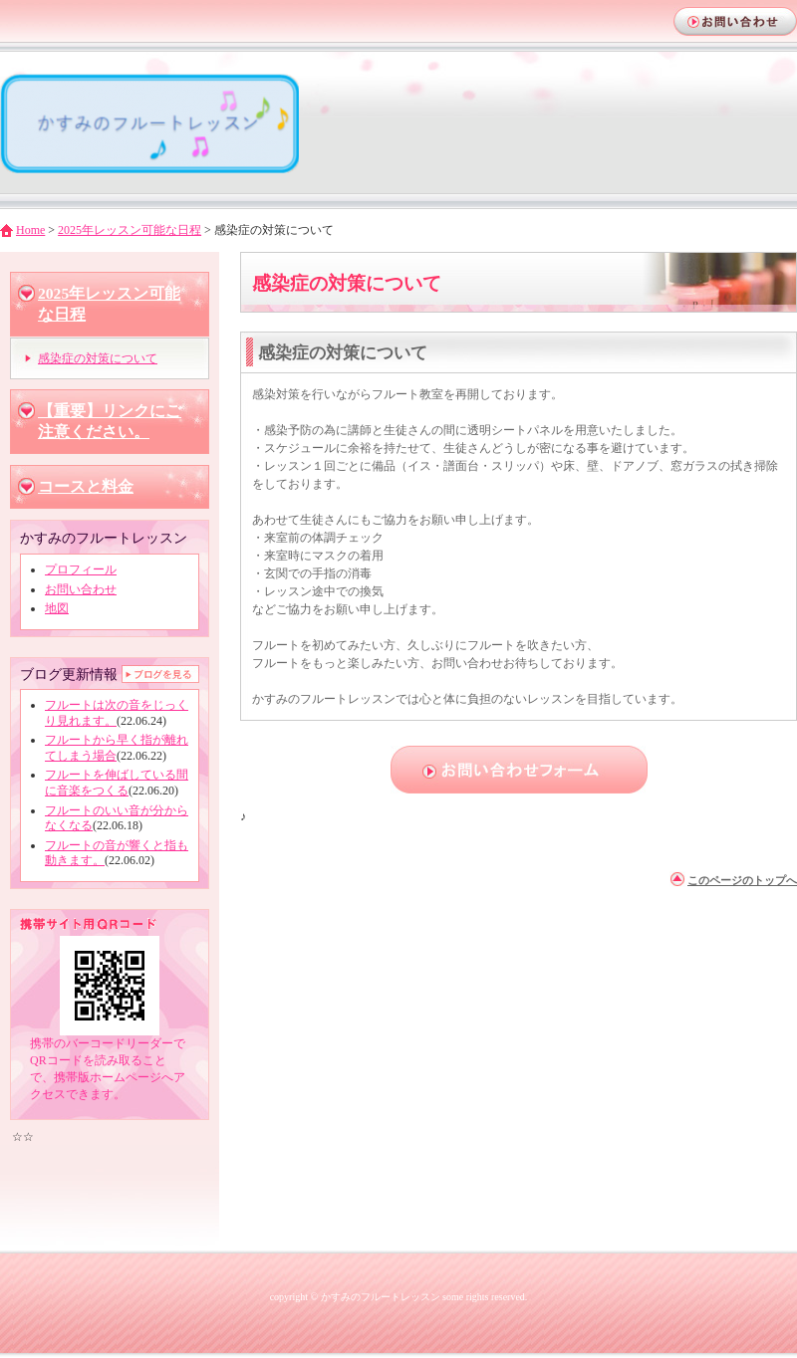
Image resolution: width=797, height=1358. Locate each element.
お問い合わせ (81, 589)
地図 (57, 608)
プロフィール (81, 569)
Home (30, 230)
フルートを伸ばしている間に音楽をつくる (116, 782)
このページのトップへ (742, 880)
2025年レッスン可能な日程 (129, 230)
